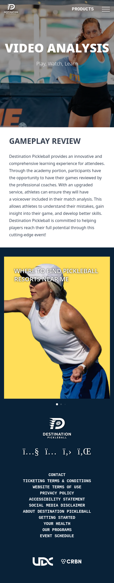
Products (83, 9)
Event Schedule (57, 536)
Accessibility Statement (57, 499)
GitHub (67, 451)
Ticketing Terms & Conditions (57, 481)
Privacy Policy (57, 493)
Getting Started (57, 518)
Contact (56, 475)
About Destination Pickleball (57, 511)
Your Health (57, 524)
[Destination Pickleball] (14, 9)
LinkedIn (84, 451)
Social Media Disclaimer (57, 505)
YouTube (31, 451)
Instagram (51, 451)
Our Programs (56, 530)
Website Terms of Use (57, 487)
